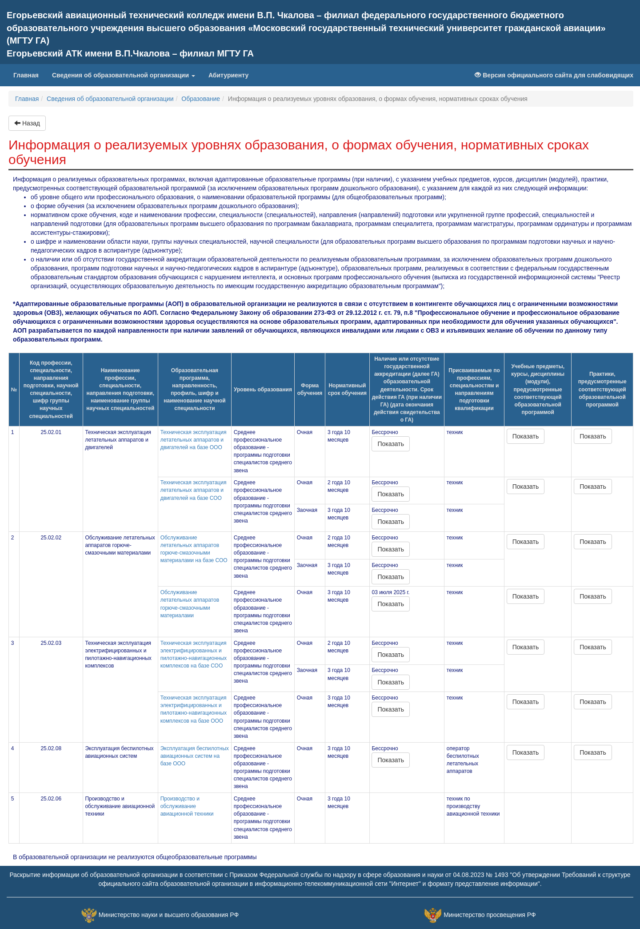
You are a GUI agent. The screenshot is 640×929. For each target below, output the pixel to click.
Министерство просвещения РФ (490, 914)
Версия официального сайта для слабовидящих (554, 75)
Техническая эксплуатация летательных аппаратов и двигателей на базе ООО (193, 439)
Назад (27, 123)
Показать (390, 443)
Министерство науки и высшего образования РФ (169, 914)
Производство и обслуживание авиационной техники (187, 806)
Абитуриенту (228, 75)
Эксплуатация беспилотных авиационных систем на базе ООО (194, 756)
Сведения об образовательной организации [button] (123, 75)
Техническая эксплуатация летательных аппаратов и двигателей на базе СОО (193, 490)
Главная (29, 74)
